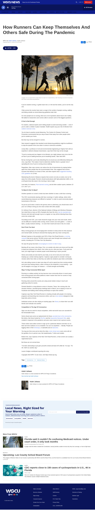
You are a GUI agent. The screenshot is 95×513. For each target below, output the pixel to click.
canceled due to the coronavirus (61, 319)
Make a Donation (37, 492)
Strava (56, 305)
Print (90, 45)
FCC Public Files (56, 502)
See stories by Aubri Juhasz (30, 379)
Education (43, 15)
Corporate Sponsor (37, 502)
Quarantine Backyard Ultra (58, 321)
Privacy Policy (56, 505)
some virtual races (54, 334)
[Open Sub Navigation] (9, 15)
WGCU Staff (27, 476)
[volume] (8, 11)
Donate (89, 4)
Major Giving (36, 499)
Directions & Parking (77, 495)
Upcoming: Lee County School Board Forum (26, 458)
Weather (28, 15)
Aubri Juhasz (13, 44)
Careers (54, 499)
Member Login (71, 15)
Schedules (5, 15)
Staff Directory (56, 495)
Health (26, 440)
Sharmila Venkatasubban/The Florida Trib (34, 447)
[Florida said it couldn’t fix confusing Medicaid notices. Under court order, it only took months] (13, 445)
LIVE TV (82, 3)
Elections (5, 456)
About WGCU (56, 492)
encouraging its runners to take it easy (50, 247)
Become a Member (37, 495)
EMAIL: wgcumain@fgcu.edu (79, 492)
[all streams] (88, 11)
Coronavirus (30, 363)
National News (41, 363)
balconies (55, 331)
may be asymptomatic (64, 215)
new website (59, 299)
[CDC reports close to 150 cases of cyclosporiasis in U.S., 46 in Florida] (13, 473)
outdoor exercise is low (28, 132)
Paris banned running (42, 188)
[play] (3, 11)
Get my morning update (83, 415)
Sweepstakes (36, 509)
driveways (37, 331)
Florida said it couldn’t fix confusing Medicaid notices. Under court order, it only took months (56, 443)
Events (52, 15)
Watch (20, 15)
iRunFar (42, 321)
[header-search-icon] (77, 4)
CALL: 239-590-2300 (57, 509)
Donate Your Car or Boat (39, 505)
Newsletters (75, 502)
